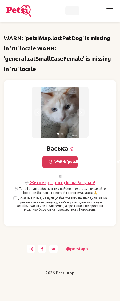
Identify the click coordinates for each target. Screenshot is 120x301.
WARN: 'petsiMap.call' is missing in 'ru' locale (63, 162)
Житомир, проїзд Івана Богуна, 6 (60, 182)
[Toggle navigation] (109, 11)
